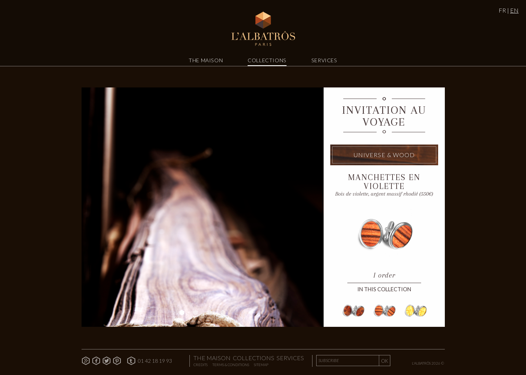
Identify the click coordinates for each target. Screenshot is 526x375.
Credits (200, 365)
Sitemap (261, 365)
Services (324, 60)
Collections (267, 60)
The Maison (206, 60)
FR (502, 10)
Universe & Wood (384, 155)
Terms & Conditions (230, 365)
